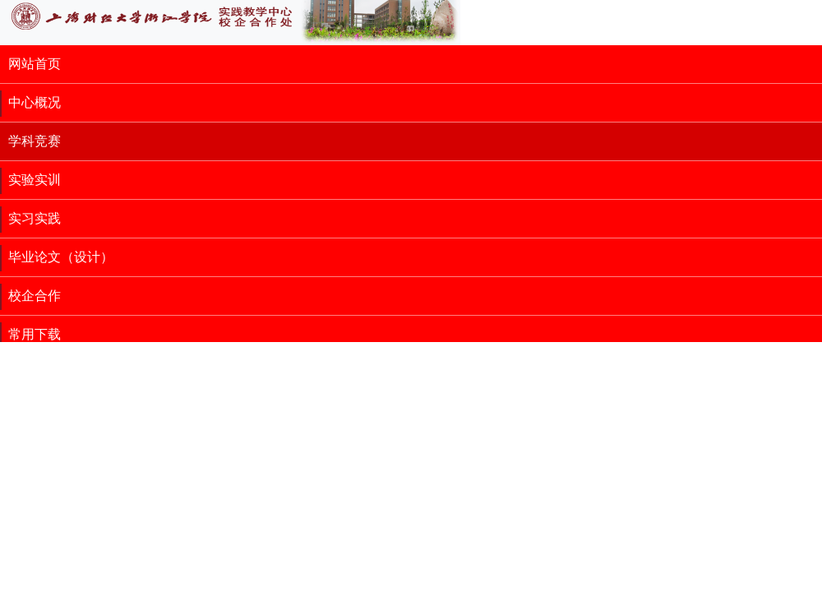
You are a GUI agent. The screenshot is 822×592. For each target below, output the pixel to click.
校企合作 (34, 296)
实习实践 (34, 218)
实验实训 (34, 180)
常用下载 (34, 334)
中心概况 (34, 102)
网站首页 (34, 64)
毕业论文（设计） (60, 257)
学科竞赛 (34, 141)
